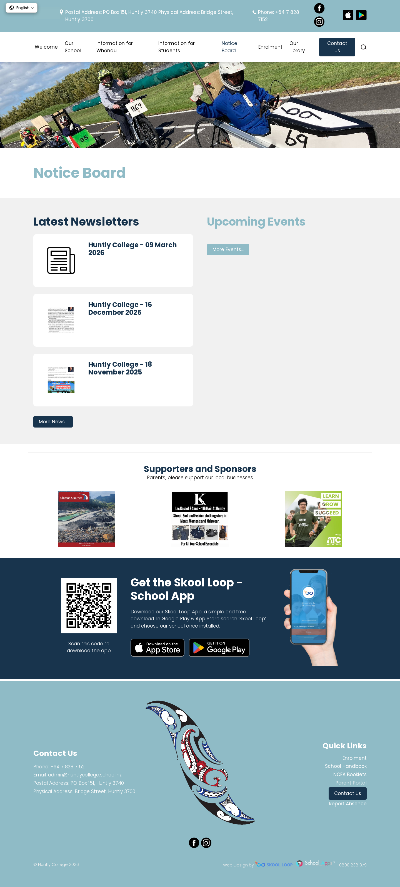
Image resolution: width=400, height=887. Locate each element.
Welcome (46, 47)
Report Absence (348, 803)
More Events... (228, 250)
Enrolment (270, 47)
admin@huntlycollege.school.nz (85, 774)
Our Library (297, 47)
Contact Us (337, 47)
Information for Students (176, 47)
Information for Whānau (114, 47)
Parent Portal (351, 782)
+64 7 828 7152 (68, 766)
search (364, 47)
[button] (21, 7)
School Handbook (346, 766)
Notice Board (229, 47)
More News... (53, 422)
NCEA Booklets (350, 774)
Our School (73, 47)
